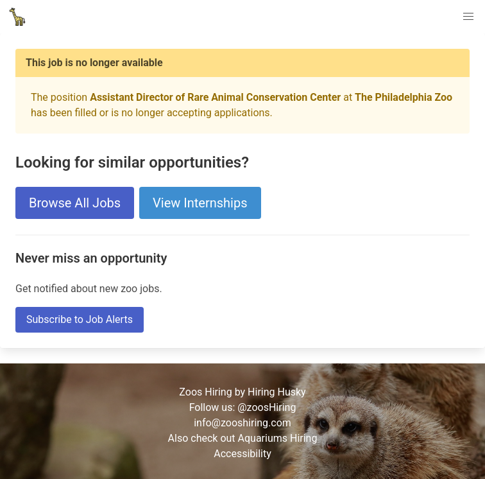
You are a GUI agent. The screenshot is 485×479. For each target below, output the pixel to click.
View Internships (200, 203)
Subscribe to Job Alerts (79, 319)
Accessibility (242, 454)
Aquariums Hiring (278, 438)
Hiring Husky (277, 392)
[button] (468, 16)
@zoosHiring (266, 407)
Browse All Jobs (75, 203)
